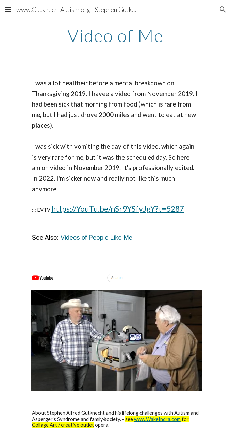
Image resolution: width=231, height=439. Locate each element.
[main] (115, 35)
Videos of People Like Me (96, 237)
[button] (8, 9)
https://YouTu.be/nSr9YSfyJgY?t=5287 (117, 208)
